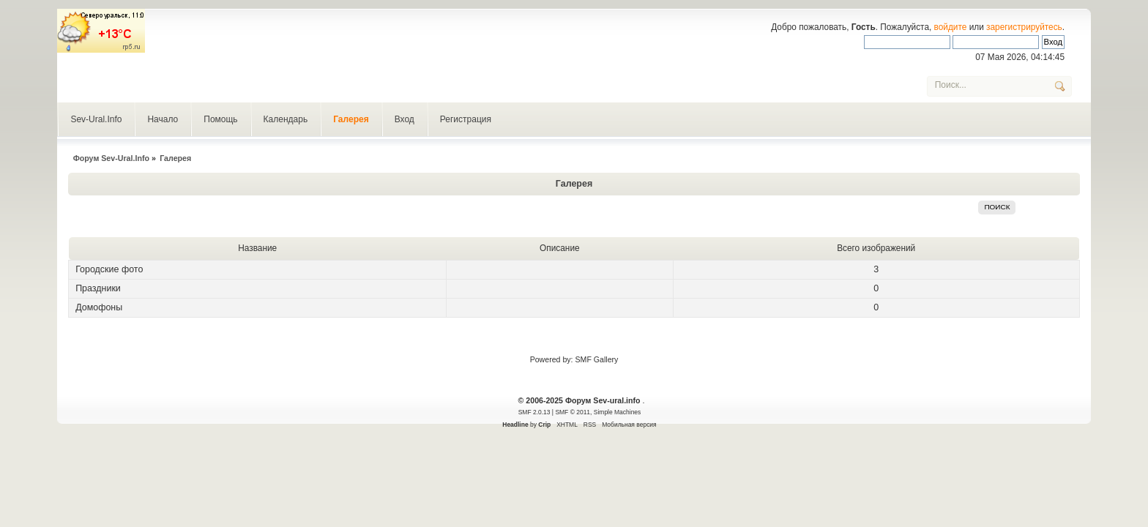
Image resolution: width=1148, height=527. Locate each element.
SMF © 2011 (572, 412)
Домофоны (98, 307)
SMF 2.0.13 (534, 412)
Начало (162, 119)
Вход (404, 119)
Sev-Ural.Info (96, 119)
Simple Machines (617, 412)
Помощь (220, 119)
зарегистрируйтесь (1024, 27)
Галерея (350, 119)
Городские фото (109, 269)
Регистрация (465, 119)
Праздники (98, 288)
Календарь (286, 119)
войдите (950, 27)
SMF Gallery (596, 359)
